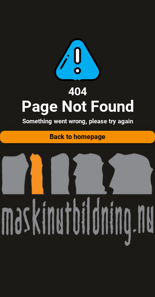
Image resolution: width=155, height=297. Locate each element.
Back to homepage (77, 137)
